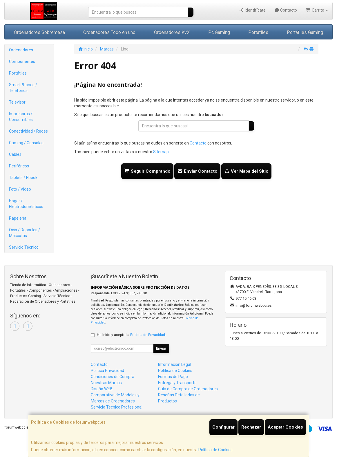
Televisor (17, 102)
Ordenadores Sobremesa (39, 32)
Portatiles (258, 32)
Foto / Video (20, 189)
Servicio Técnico (24, 247)
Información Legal (174, 364)
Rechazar (251, 427)
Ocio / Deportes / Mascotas (24, 232)
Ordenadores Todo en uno (109, 32)
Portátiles (18, 73)
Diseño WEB (102, 388)
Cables (15, 154)
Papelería (17, 218)
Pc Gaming (219, 32)
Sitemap (161, 151)
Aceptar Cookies (285, 427)
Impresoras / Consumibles (21, 116)
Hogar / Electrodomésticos (26, 203)
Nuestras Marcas (106, 382)
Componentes (22, 61)
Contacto (285, 10)
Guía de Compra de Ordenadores (188, 388)
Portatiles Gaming (305, 32)
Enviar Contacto (197, 171)
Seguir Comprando (147, 171)
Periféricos (19, 166)
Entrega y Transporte (177, 382)
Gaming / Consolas (26, 142)
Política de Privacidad (147, 335)
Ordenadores (21, 50)
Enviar (161, 348)
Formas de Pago (173, 376)
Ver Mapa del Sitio (246, 171)
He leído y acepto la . (131, 335)
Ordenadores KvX (172, 32)
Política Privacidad (107, 370)
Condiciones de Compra (112, 376)
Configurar (223, 427)
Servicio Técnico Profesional (116, 407)
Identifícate (252, 10)
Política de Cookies (215, 449)
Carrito (317, 10)
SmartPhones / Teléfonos (23, 87)
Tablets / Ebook (23, 177)
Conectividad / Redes (28, 131)
